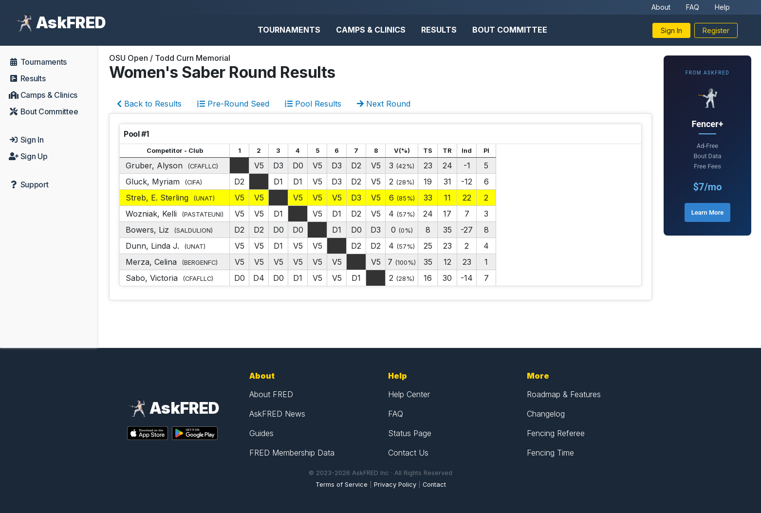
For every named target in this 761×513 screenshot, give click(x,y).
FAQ (692, 7)
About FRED (271, 394)
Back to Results (149, 104)
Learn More (707, 212)
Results (439, 30)
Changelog (546, 414)
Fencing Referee (556, 433)
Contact (434, 484)
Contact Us (408, 453)
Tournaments (289, 30)
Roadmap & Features (564, 394)
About (660, 7)
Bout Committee (509, 30)
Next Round (383, 104)
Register (716, 30)
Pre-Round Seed (233, 104)
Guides (261, 433)
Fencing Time (550, 453)
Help (722, 7)
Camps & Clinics (371, 30)
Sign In (671, 30)
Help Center (409, 394)
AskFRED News (277, 414)
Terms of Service (342, 484)
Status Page (409, 433)
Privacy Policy (395, 484)
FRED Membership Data (291, 453)
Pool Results (313, 104)
